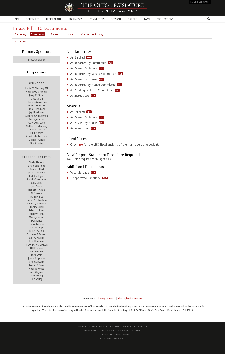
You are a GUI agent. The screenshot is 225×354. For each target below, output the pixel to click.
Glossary (106, 330)
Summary (20, 34)
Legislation (53, 18)
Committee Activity (92, 34)
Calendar (141, 326)
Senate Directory (98, 326)
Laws (147, 18)
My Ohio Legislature (200, 1)
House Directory (122, 326)
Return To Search (23, 41)
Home (16, 18)
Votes (71, 34)
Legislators (75, 18)
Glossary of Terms (106, 298)
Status (54, 34)
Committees (97, 18)
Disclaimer (121, 330)
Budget (132, 18)
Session (116, 18)
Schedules (32, 18)
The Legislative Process (130, 298)
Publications (165, 18)
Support (137, 330)
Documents (37, 34)
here (80, 144)
